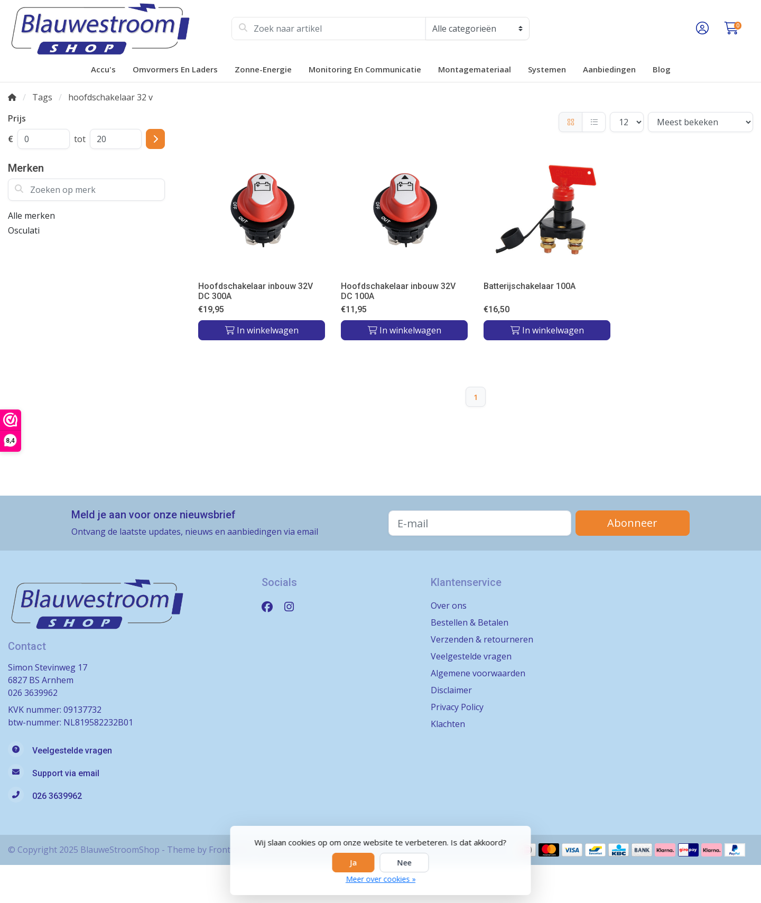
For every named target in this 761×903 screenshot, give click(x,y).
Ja (353, 863)
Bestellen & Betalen (469, 622)
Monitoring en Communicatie (365, 69)
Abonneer (632, 523)
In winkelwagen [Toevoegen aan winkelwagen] (262, 330)
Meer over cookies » (380, 879)
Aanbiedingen (609, 69)
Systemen (547, 69)
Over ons (449, 605)
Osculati (24, 230)
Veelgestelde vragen (471, 656)
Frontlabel (229, 849)
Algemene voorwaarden (478, 673)
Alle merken (31, 215)
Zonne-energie (263, 69)
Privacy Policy (457, 707)
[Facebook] (271, 606)
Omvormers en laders (175, 69)
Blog (662, 69)
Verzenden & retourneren (482, 639)
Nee (404, 863)
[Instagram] (293, 606)
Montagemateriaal (474, 69)
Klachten (448, 724)
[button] (701, 28)
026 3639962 (33, 693)
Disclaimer (451, 690)
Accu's (103, 69)
